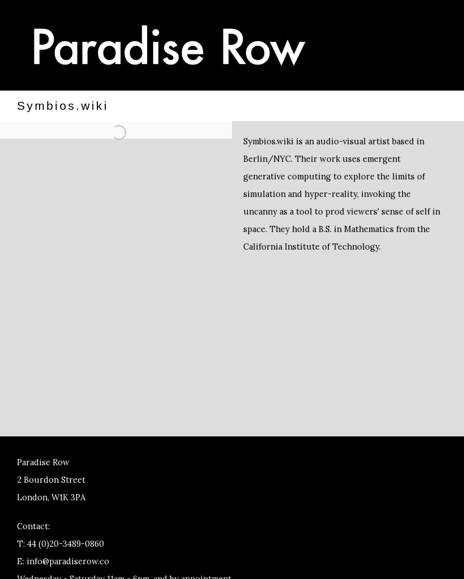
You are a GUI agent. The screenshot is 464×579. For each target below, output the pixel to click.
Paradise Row (169, 45)
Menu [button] (407, 46)
